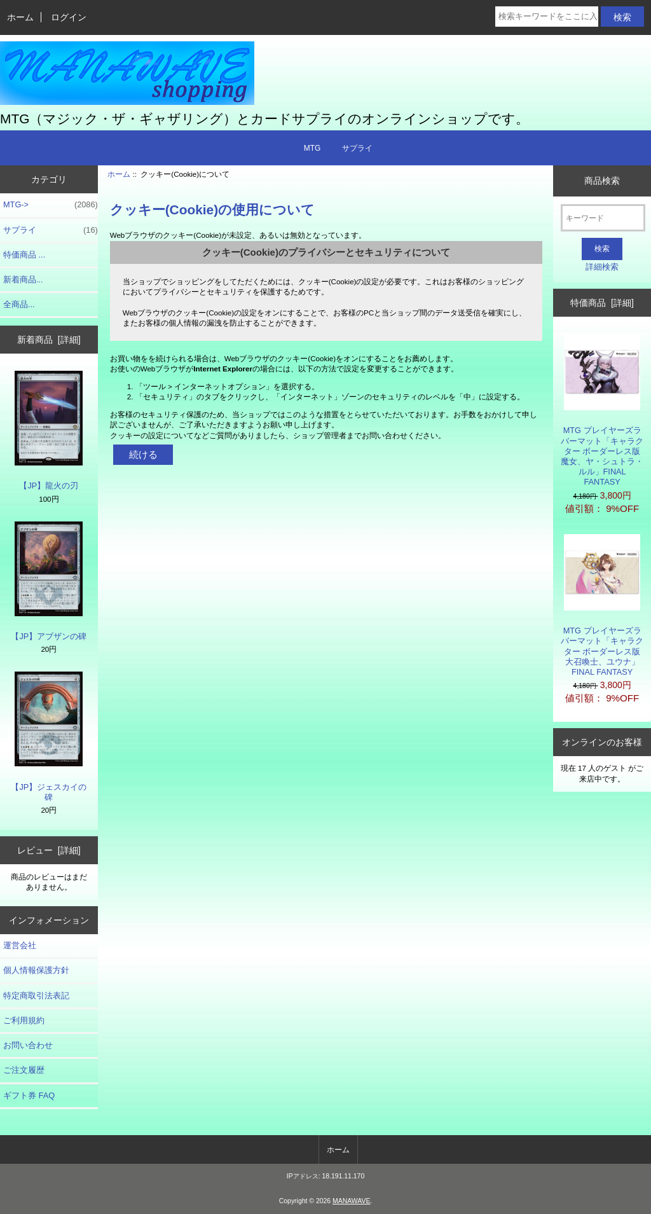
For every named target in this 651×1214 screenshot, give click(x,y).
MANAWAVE (351, 1200)
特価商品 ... (24, 254)
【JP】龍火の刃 (49, 430)
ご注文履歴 (24, 1070)
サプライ (357, 148)
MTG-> (50, 205)
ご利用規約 (24, 1020)
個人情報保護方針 (36, 970)
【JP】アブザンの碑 (48, 581)
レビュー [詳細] (48, 850)
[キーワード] (603, 217)
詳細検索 (602, 267)
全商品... (19, 304)
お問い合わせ (28, 1045)
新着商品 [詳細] (48, 340)
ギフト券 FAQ (29, 1095)
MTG (312, 148)
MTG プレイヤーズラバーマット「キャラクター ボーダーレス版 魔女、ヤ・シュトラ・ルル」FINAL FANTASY (602, 410)
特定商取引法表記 (36, 995)
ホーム (20, 17)
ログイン (68, 17)
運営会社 (19, 945)
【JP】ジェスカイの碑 (48, 737)
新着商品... (23, 279)
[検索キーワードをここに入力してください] (546, 16)
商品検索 (602, 181)
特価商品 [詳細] (601, 303)
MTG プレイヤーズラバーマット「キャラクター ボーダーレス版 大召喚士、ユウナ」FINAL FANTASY (602, 605)
